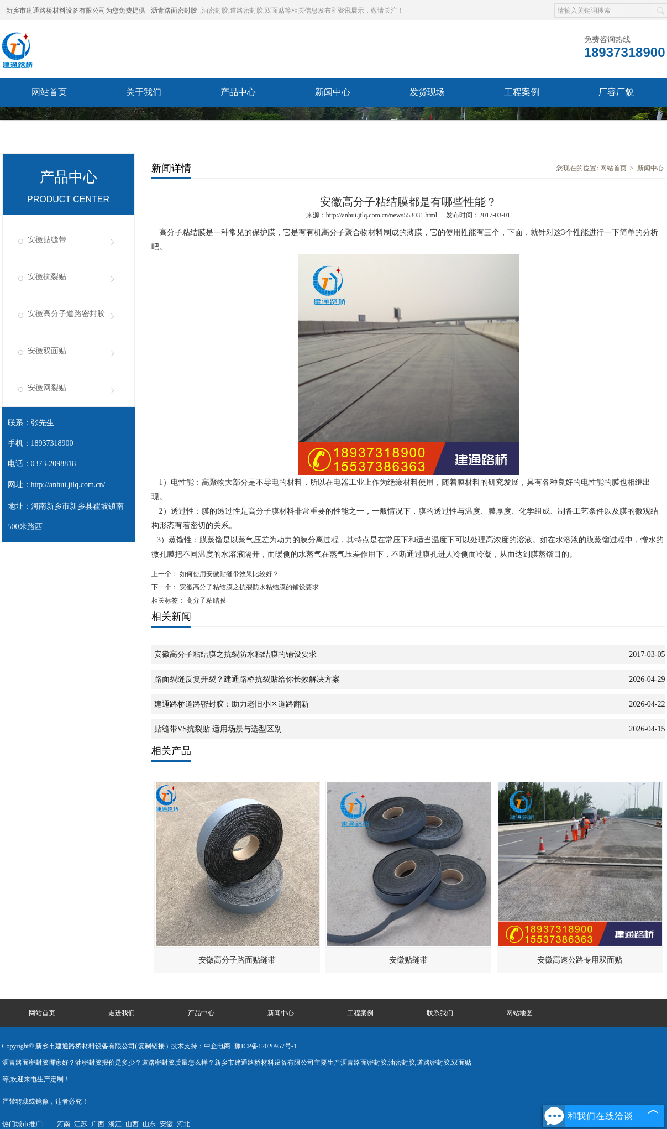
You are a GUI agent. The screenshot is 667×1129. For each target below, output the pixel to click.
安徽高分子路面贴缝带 (237, 960)
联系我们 (49, 121)
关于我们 (143, 92)
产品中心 (238, 92)
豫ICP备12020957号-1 (265, 1046)
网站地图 (519, 1013)
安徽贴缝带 (47, 240)
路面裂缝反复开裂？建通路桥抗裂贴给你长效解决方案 (247, 679)
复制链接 (151, 1046)
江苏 (80, 1124)
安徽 (166, 1124)
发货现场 (427, 92)
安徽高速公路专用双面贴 (579, 960)
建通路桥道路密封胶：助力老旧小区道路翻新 (231, 704)
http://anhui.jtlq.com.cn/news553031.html (381, 215)
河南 (63, 1124)
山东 (149, 1124)
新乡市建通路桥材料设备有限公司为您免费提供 (75, 10)
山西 (132, 1124)
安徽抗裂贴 (47, 277)
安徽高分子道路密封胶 (66, 314)
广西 (97, 1124)
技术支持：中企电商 (200, 1046)
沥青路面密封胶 (174, 10)
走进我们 (121, 1013)
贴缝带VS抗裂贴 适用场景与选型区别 (218, 729)
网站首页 (49, 92)
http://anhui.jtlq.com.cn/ (68, 484)
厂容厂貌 (616, 92)
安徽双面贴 (47, 351)
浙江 (115, 1124)
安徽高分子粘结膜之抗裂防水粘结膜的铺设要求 (248, 587)
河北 (183, 1124)
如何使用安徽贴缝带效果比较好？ (228, 574)
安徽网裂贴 (47, 388)
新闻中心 (332, 92)
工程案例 (521, 92)
